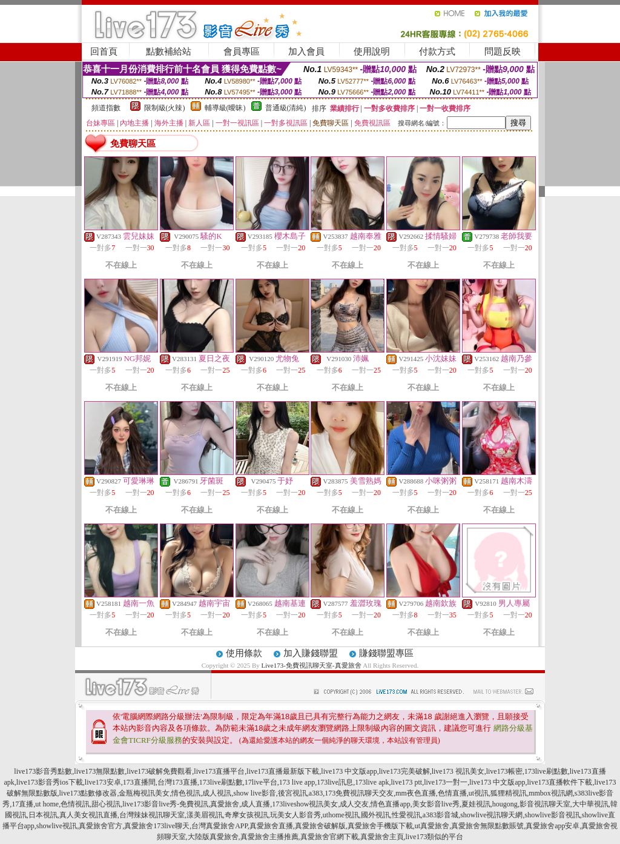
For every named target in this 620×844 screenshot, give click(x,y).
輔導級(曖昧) (225, 108)
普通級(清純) (285, 108)
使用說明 (372, 51)
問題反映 (502, 51)
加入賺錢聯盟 (310, 653)
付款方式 (437, 51)
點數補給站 (168, 51)
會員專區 (241, 51)
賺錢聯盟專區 (386, 653)
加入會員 (306, 51)
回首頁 (103, 51)
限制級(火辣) (164, 108)
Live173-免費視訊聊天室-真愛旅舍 (311, 665)
